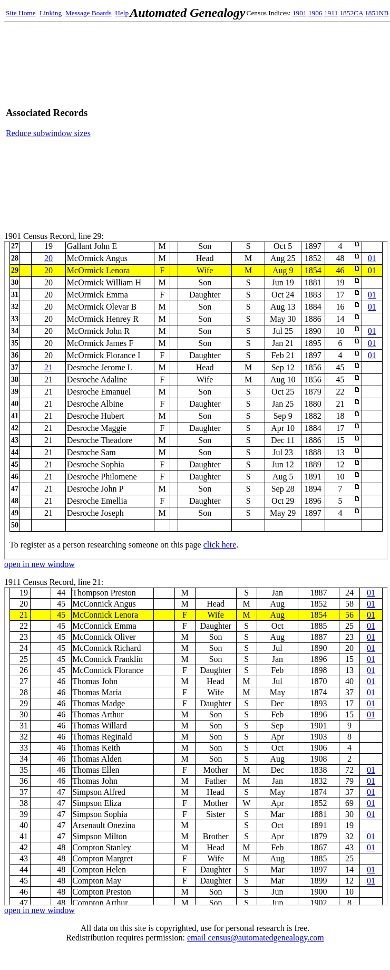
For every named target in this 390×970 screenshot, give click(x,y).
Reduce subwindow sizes (48, 133)
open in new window (39, 564)
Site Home (21, 13)
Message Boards (88, 13)
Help (122, 13)
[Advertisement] (285, 123)
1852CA (351, 13)
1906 (315, 13)
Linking (51, 13)
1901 (299, 13)
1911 (331, 13)
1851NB (376, 13)
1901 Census (196, 400)
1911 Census (196, 746)
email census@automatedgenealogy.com (255, 937)
